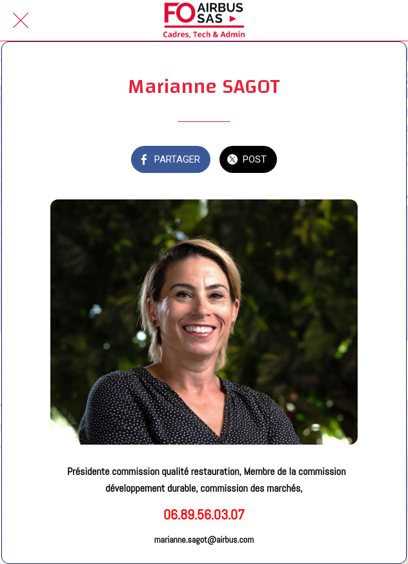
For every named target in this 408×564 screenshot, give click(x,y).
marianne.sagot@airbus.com (204, 539)
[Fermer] (20, 20)
